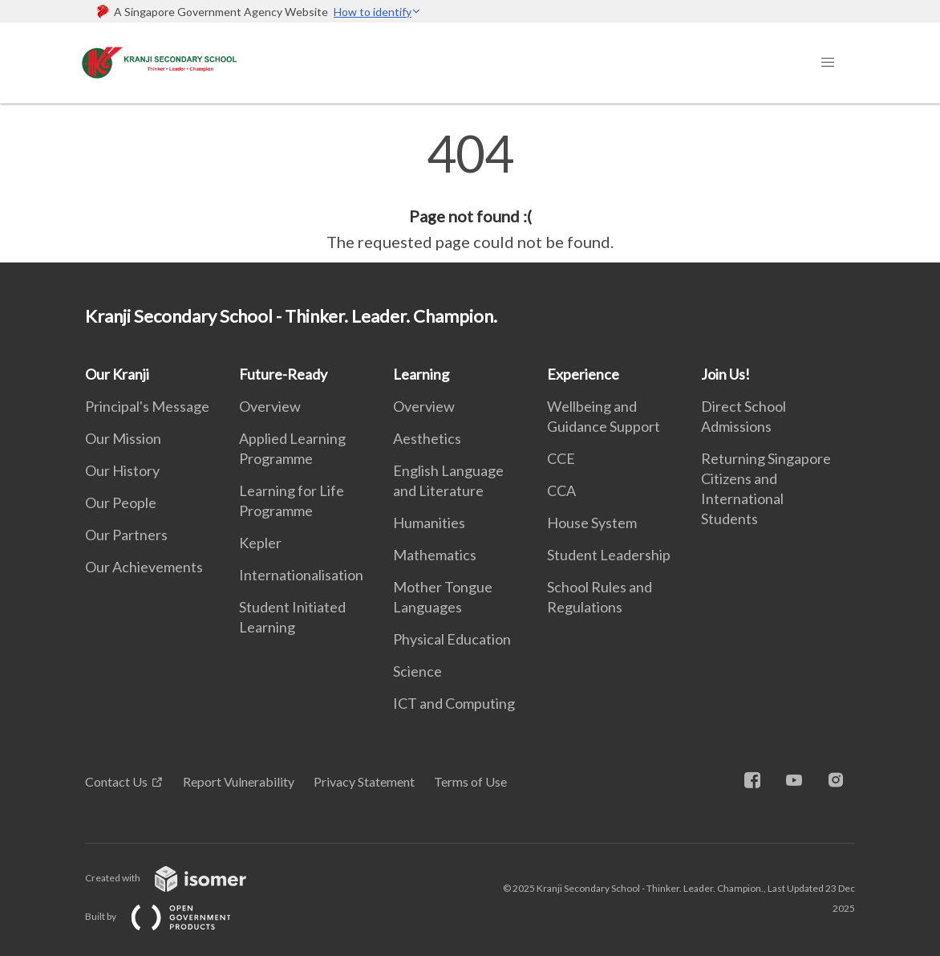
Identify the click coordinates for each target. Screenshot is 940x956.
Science (417, 671)
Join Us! (725, 374)
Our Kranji (117, 374)
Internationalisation (301, 575)
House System (592, 522)
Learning (421, 374)
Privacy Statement (364, 781)
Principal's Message (147, 406)
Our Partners (126, 534)
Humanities (429, 522)
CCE (561, 458)
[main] (470, 191)
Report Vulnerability (238, 781)
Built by (171, 916)
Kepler (260, 542)
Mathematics (434, 554)
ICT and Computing (454, 703)
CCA (561, 490)
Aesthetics (427, 438)
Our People (120, 502)
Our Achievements (144, 567)
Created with (178, 878)
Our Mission (123, 438)
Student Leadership (609, 554)
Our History (122, 470)
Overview (270, 406)
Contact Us (116, 781)
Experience (583, 374)
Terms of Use (470, 781)
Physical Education (452, 639)
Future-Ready (283, 374)
